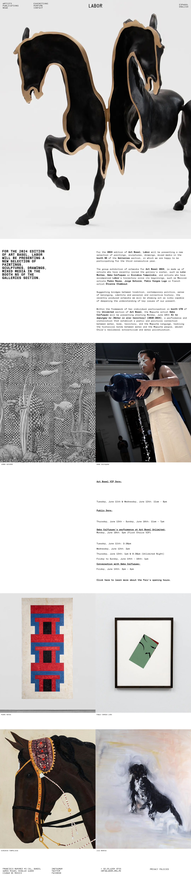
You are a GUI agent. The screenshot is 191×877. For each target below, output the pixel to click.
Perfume (38, 6)
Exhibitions (41, 4)
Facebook (56, 873)
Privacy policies (159, 869)
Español (183, 5)
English (183, 7)
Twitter (56, 871)
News (5, 8)
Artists (7, 4)
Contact (38, 8)
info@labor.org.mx (111, 871)
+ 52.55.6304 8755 (111, 869)
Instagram (57, 869)
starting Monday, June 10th (152, 314)
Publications (11, 6)
